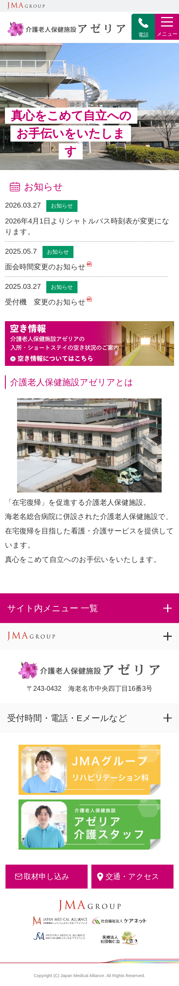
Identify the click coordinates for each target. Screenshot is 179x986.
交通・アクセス (132, 876)
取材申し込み (46, 876)
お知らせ (62, 206)
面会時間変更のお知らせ (45, 267)
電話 (143, 27)
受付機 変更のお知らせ (45, 302)
